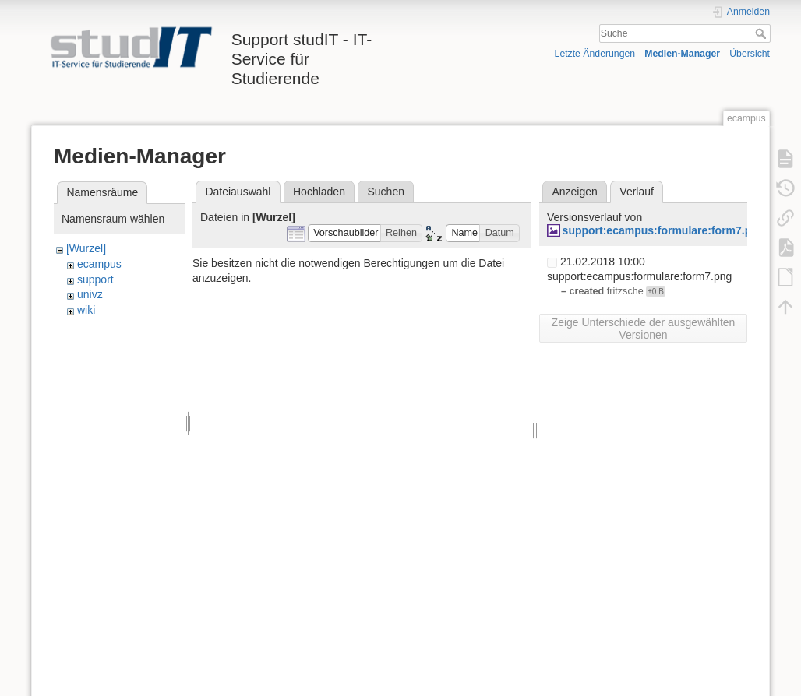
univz (90, 294)
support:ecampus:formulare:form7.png (664, 230)
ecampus (99, 264)
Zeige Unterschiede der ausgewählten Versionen (644, 328)
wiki (86, 310)
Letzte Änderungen (595, 53)
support (95, 279)
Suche (762, 33)
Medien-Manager (682, 53)
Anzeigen (574, 191)
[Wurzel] (86, 248)
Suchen (386, 191)
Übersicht (749, 53)
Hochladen (319, 191)
